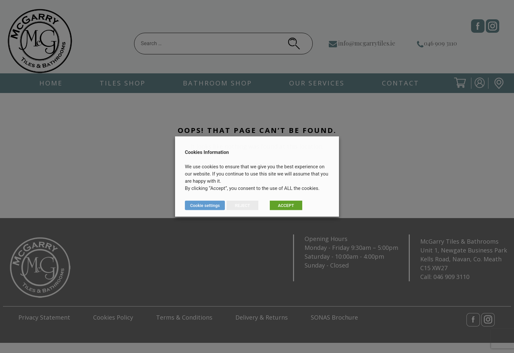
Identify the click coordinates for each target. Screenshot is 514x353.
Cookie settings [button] (205, 205)
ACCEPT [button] (286, 205)
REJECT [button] (242, 205)
